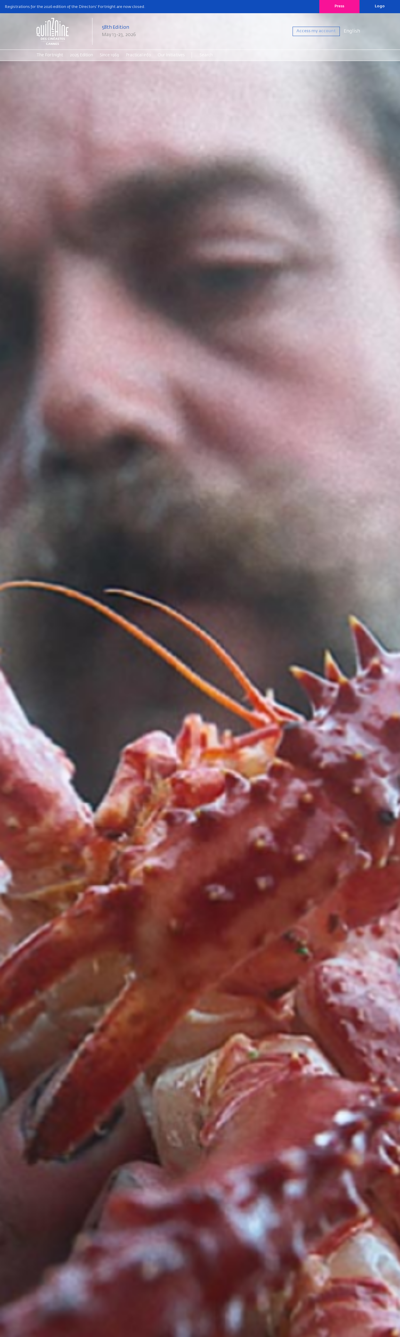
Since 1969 (109, 55)
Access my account (312, 31)
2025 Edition (81, 55)
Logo (380, 6)
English (352, 31)
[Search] (222, 55)
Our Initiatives (171, 55)
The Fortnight (49, 55)
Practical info (138, 55)
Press (339, 6)
